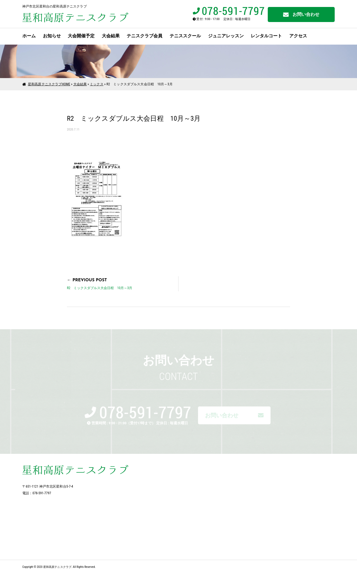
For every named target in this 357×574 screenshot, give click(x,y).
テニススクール (185, 35)
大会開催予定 (81, 35)
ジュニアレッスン (226, 35)
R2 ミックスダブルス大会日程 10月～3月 (99, 288)
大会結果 (111, 35)
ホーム (29, 35)
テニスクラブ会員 (144, 35)
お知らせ (52, 35)
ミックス (96, 84)
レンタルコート (266, 35)
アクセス (298, 35)
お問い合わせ (301, 15)
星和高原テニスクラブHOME (49, 84)
